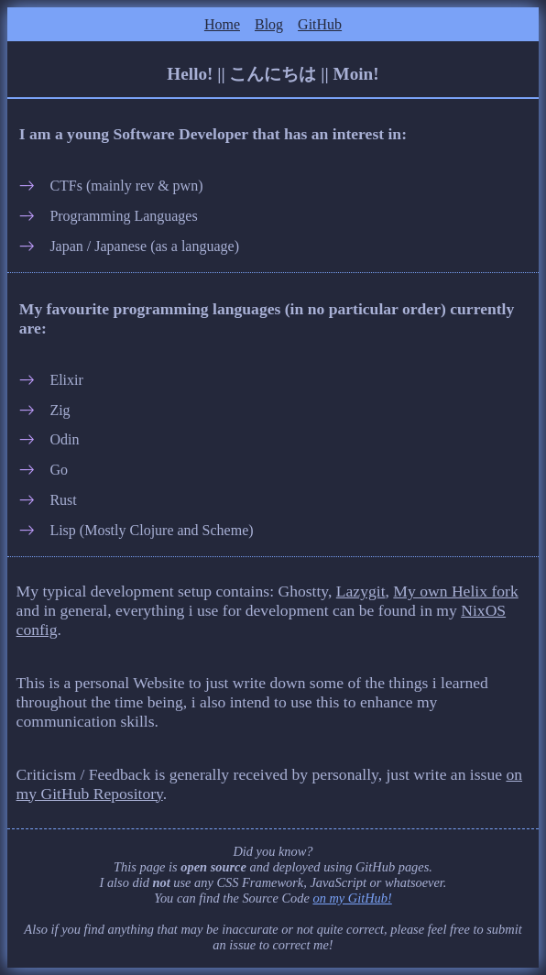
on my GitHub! (351, 898)
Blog (269, 24)
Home (222, 24)
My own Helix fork (455, 591)
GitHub (320, 24)
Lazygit (361, 591)
